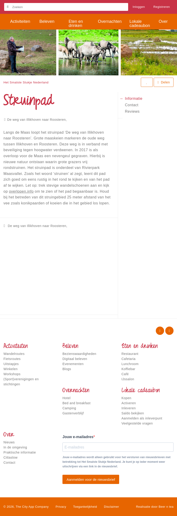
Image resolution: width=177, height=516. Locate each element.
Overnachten (75, 391)
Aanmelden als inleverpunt (141, 418)
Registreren (161, 7)
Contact (9, 462)
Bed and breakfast (76, 403)
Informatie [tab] (133, 98)
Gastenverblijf (73, 413)
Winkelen (10, 369)
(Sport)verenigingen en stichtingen (21, 381)
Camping (69, 408)
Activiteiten (15, 346)
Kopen (126, 398)
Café (125, 374)
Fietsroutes (12, 359)
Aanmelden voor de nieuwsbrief (91, 479)
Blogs (66, 369)
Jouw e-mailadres (77, 437)
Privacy (61, 506)
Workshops (12, 374)
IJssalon (127, 379)
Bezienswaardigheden (79, 354)
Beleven (70, 346)
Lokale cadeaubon (140, 391)
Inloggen (139, 7)
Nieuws (9, 442)
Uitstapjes (11, 364)
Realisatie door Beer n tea (155, 506)
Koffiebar (128, 369)
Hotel (66, 398)
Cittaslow (10, 457)
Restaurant (129, 354)
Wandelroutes (14, 354)
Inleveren (128, 408)
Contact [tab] (132, 105)
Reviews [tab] (132, 111)
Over (8, 435)
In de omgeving (15, 447)
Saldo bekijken (132, 413)
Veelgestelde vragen (137, 423)
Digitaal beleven (74, 359)
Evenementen (73, 364)
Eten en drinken (139, 346)
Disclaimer (111, 506)
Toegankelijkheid (85, 506)
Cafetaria (128, 359)
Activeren (128, 403)
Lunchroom (130, 364)
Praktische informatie (19, 452)
